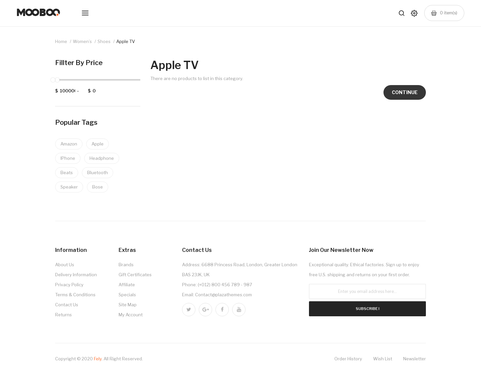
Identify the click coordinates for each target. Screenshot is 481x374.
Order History (348, 358)
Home (61, 41)
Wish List (382, 358)
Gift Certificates (135, 274)
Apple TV (125, 41)
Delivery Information (76, 274)
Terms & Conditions (75, 294)
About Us (64, 264)
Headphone (102, 158)
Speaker (69, 187)
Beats (66, 172)
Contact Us (66, 304)
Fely (98, 358)
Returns (63, 314)
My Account (131, 314)
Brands (126, 264)
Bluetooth (97, 172)
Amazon (68, 143)
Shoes (104, 41)
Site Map (128, 304)
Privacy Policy (69, 284)
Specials (127, 294)
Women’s (82, 41)
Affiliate (127, 284)
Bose (97, 187)
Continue (405, 92)
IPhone (67, 158)
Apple (98, 143)
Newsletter (414, 358)
